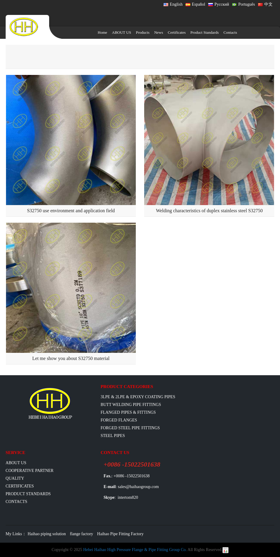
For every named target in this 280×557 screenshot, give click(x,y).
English (173, 4)
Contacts (230, 32)
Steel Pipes (113, 435)
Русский (218, 4)
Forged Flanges (119, 420)
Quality (15, 478)
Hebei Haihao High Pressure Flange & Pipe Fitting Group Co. (135, 549)
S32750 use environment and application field (71, 210)
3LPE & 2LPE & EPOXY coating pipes (138, 397)
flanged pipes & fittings (128, 412)
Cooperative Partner (30, 470)
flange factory (81, 534)
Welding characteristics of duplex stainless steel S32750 (209, 210)
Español (195, 4)
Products (143, 32)
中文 (265, 4)
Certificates (177, 32)
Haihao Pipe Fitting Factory (120, 534)
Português (243, 4)
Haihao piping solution (47, 534)
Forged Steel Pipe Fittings (130, 428)
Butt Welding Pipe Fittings (131, 404)
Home (102, 32)
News (158, 32)
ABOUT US (121, 32)
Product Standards (204, 32)
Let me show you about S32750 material (71, 358)
